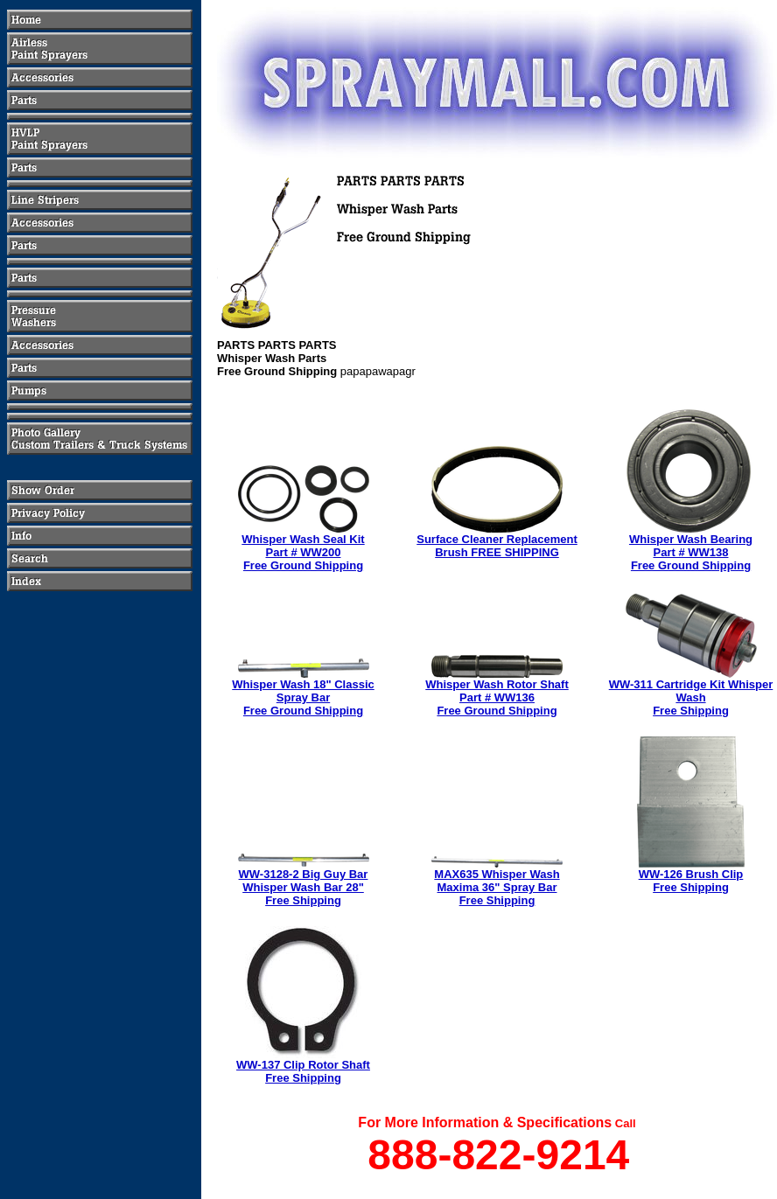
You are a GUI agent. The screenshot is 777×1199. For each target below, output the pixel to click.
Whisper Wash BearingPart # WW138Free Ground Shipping (690, 552)
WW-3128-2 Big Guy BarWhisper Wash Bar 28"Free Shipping (303, 887)
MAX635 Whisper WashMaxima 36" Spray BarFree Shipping (496, 887)
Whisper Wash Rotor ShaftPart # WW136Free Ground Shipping (496, 697)
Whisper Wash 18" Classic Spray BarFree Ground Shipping (303, 697)
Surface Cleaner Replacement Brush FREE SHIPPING (497, 546)
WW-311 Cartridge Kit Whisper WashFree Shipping (691, 697)
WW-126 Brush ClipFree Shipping (691, 881)
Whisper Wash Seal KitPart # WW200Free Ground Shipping (303, 552)
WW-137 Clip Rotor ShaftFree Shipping (303, 1071)
